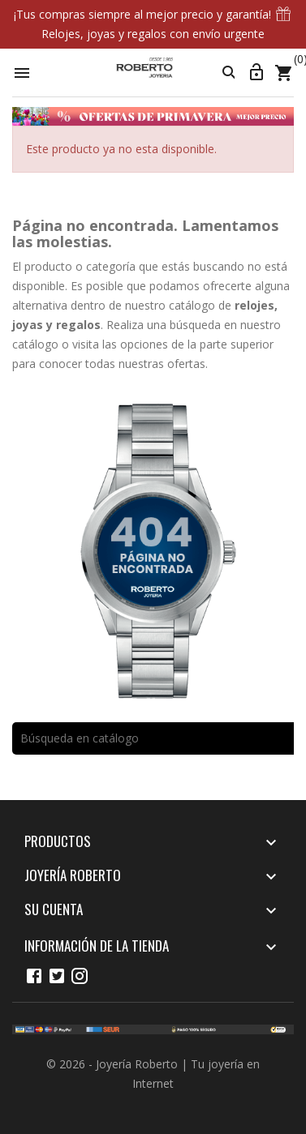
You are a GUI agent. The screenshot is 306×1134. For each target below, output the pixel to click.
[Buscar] (153, 738)
